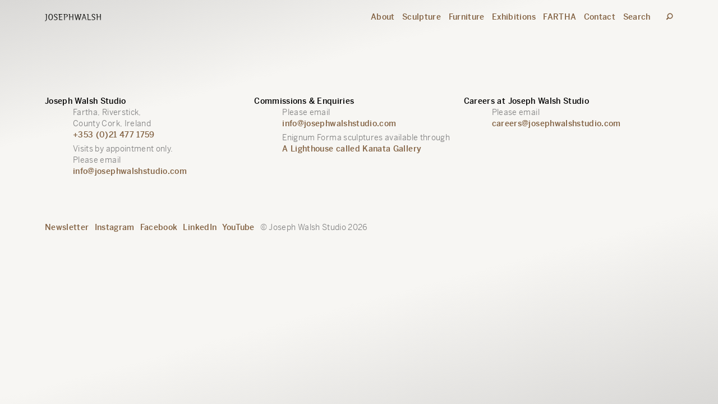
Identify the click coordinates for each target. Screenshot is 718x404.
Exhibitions (514, 17)
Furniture (467, 17)
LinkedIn (200, 227)
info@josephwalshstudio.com (130, 171)
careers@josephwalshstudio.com (556, 123)
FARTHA (559, 17)
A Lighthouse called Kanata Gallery (351, 149)
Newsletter (67, 227)
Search (637, 17)
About (383, 17)
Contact (599, 17)
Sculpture (421, 17)
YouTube (238, 227)
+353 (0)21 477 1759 (114, 135)
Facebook (159, 227)
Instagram (115, 227)
